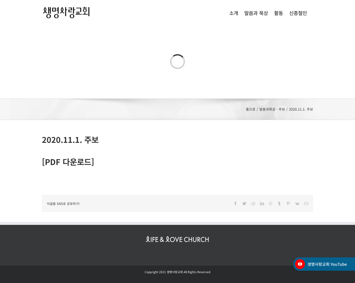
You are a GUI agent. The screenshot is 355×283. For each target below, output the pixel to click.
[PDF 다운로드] (68, 161)
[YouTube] (300, 264)
